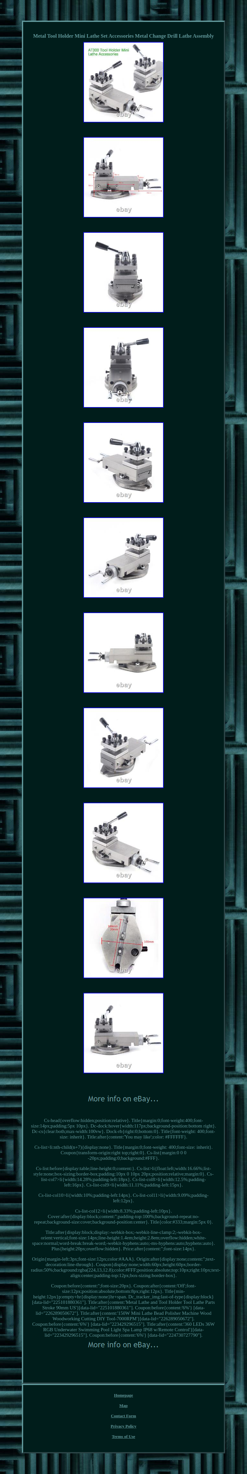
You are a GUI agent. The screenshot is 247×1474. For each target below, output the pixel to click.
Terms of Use (123, 1436)
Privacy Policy (123, 1426)
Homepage (123, 1395)
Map (123, 1405)
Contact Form (123, 1415)
